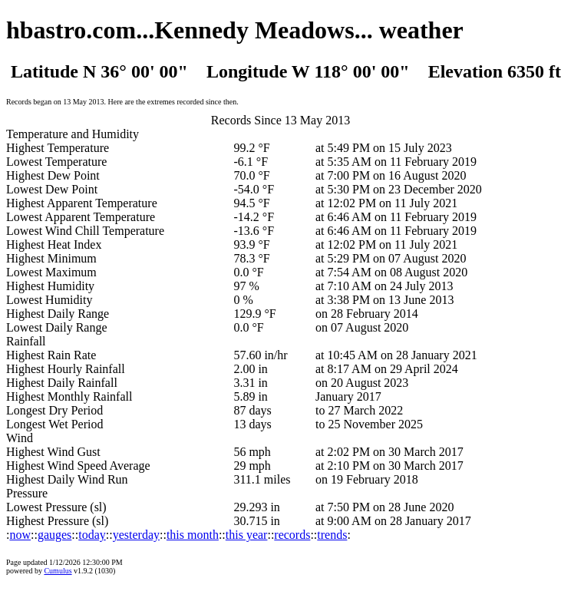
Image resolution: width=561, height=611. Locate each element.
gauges (54, 534)
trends (332, 534)
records (292, 534)
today (92, 534)
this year (247, 534)
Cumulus (57, 570)
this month (193, 534)
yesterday (136, 534)
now (20, 534)
